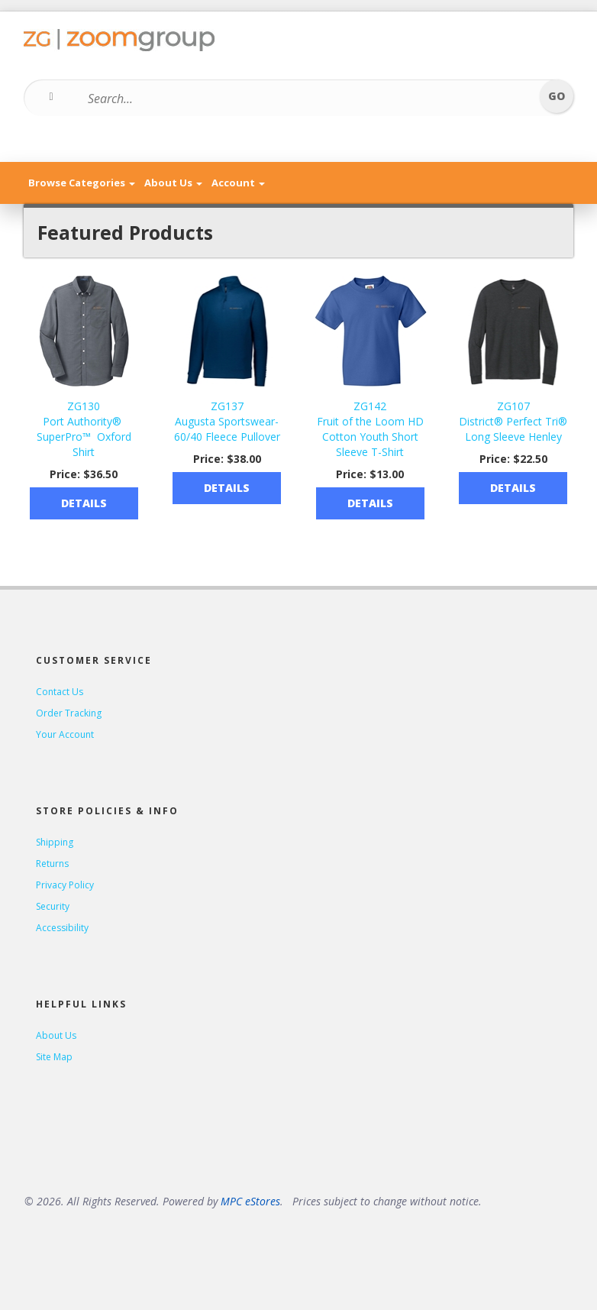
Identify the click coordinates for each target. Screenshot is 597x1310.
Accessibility (62, 927)
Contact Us (59, 691)
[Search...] (289, 98)
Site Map (54, 1056)
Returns (52, 863)
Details (84, 503)
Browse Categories (81, 182)
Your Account (65, 734)
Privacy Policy (65, 884)
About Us (173, 182)
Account (238, 182)
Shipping (54, 842)
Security (52, 906)
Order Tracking (69, 713)
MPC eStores (250, 1201)
